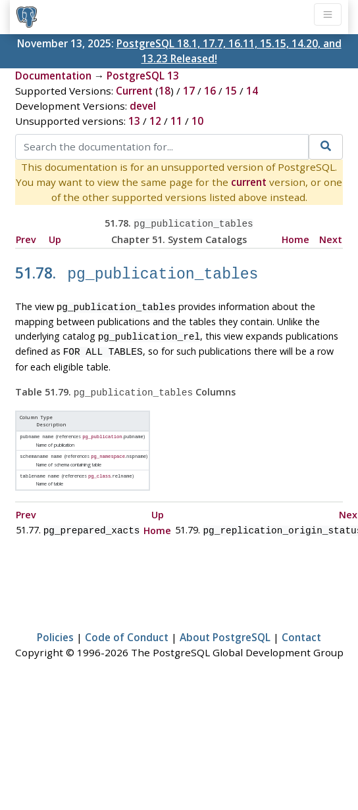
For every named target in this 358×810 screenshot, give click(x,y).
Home (295, 238)
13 (134, 120)
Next (330, 238)
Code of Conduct (126, 625)
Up (55, 238)
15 (231, 90)
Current (134, 90)
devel (143, 105)
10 (197, 120)
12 (155, 120)
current (249, 182)
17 (189, 90)
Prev (26, 238)
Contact (301, 625)
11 (176, 120)
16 (210, 90)
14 (252, 90)
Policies (55, 625)
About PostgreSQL (225, 625)
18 (164, 90)
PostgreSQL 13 (143, 75)
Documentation (53, 75)
